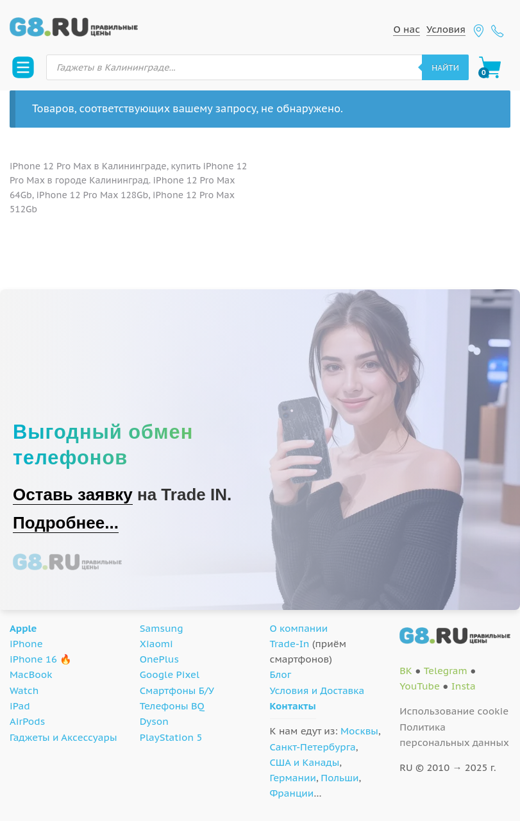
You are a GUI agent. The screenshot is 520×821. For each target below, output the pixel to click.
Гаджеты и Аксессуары (63, 737)
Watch (24, 690)
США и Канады (305, 762)
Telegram (445, 670)
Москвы (359, 731)
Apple (23, 628)
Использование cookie (453, 711)
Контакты (293, 706)
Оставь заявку (73, 494)
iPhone (26, 644)
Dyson (154, 721)
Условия (445, 29)
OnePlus (159, 659)
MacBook (31, 674)
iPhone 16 (33, 659)
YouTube (419, 686)
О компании (299, 628)
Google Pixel (169, 674)
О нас (406, 29)
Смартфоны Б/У (177, 690)
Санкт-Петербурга (313, 747)
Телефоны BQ (172, 706)
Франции (292, 793)
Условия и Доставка (317, 690)
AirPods (27, 721)
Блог (281, 674)
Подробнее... (66, 522)
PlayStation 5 (171, 737)
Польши (339, 778)
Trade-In (290, 644)
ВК (405, 670)
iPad (20, 706)
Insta (463, 686)
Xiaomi (156, 644)
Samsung (161, 628)
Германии (293, 778)
